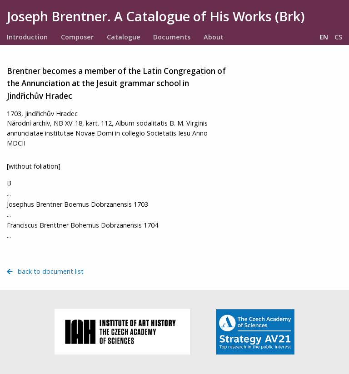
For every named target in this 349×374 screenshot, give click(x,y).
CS (338, 37)
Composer (77, 37)
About (214, 37)
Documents (171, 37)
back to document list (45, 271)
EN (323, 37)
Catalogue (123, 37)
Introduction (27, 37)
